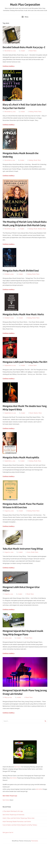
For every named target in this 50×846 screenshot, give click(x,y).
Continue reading (8, 66)
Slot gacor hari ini (8, 832)
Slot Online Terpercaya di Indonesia (13, 814)
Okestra (40, 229)
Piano (35, 51)
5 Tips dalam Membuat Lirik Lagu (13, 811)
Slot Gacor (17, 767)
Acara (28, 552)
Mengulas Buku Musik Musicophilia (21, 457)
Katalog (31, 111)
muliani (23, 51)
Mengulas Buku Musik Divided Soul (21, 270)
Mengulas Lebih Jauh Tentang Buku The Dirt (25, 361)
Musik (31, 51)
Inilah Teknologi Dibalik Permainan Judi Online (17, 821)
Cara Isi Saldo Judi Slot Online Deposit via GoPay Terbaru (20, 825)
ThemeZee (34, 841)
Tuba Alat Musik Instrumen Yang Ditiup (23, 548)
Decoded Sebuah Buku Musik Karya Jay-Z (24, 47)
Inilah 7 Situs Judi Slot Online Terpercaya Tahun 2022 (18, 818)
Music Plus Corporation (25, 5)
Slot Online (13, 778)
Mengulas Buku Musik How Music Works (23, 314)
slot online (39, 789)
